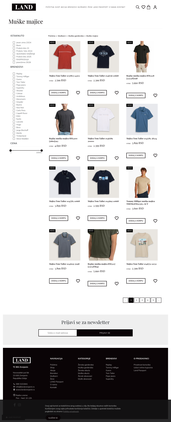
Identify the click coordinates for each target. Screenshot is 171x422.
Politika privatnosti (71, 411)
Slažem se (53, 418)
